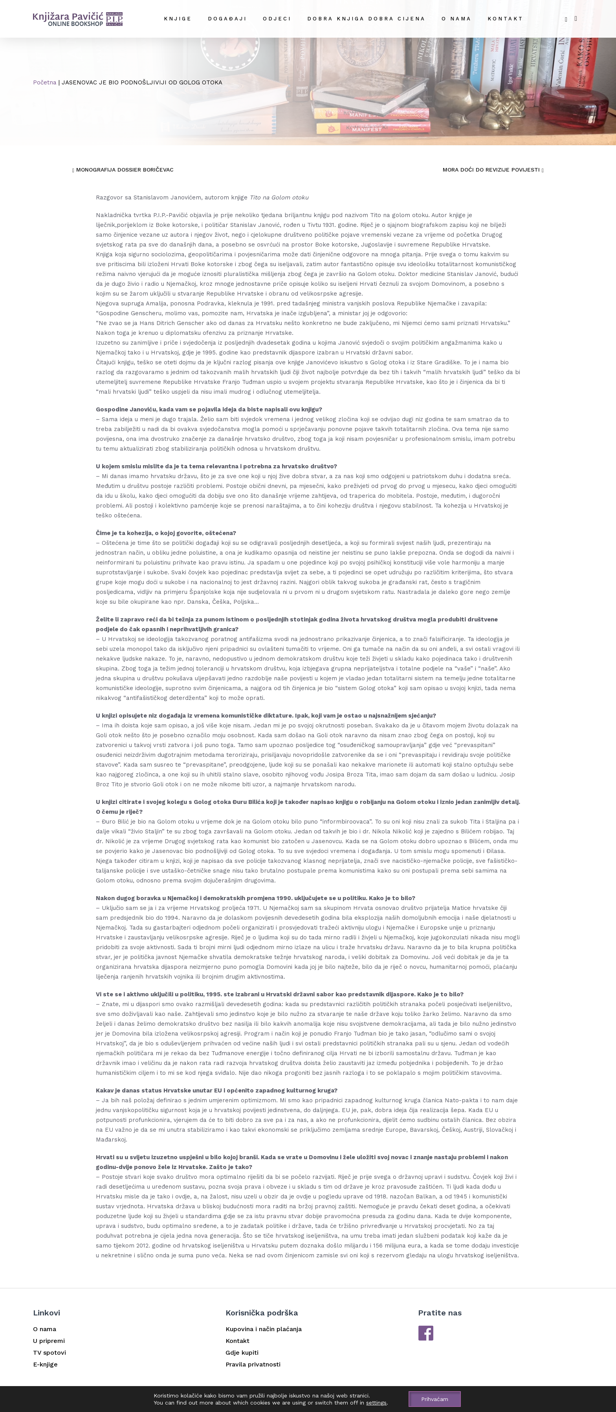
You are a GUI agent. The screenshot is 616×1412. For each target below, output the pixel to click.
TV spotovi (49, 1352)
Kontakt (506, 19)
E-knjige (45, 1364)
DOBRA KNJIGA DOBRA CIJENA (366, 19)
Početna (45, 82)
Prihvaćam (434, 1399)
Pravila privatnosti (253, 1364)
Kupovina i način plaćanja (264, 1329)
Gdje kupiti (242, 1352)
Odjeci (277, 19)
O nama (457, 19)
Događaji (227, 19)
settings (376, 1402)
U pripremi (49, 1340)
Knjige (178, 19)
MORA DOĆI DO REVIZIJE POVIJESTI (493, 169)
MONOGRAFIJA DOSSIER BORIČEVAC (123, 169)
